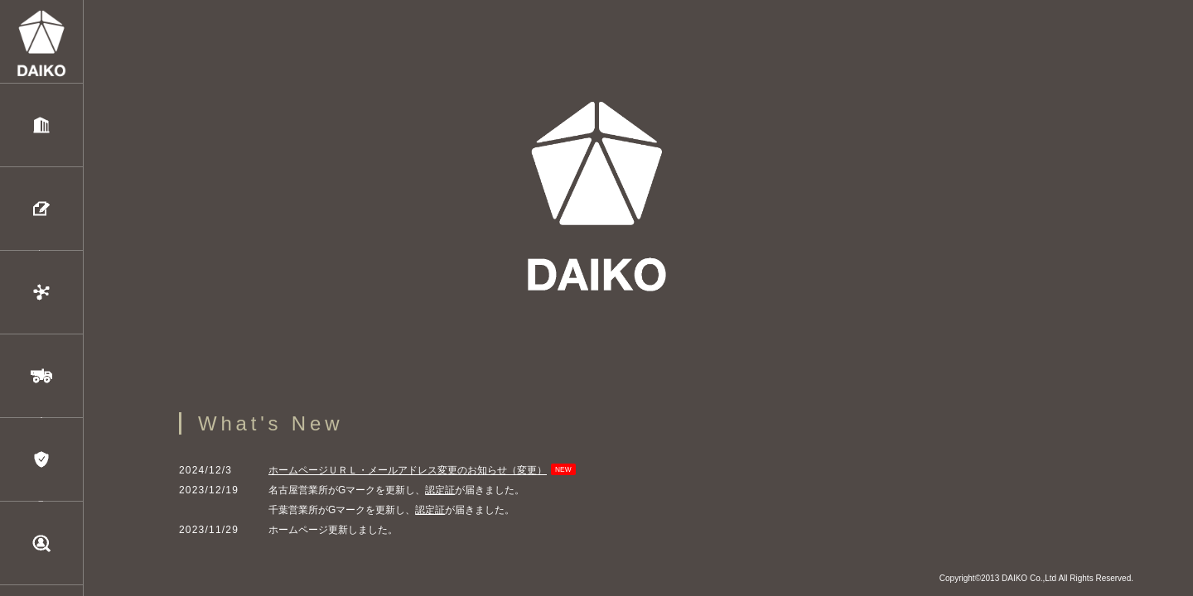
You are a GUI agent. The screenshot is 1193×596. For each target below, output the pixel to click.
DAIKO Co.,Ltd (1029, 578)
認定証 (440, 490)
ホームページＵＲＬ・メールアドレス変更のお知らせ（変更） (407, 470)
